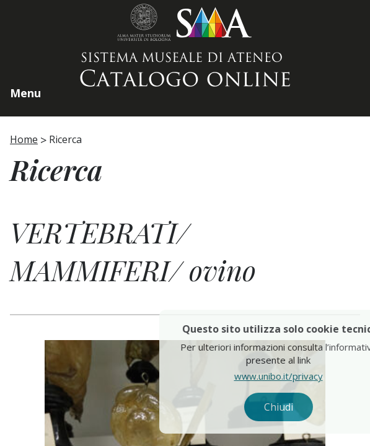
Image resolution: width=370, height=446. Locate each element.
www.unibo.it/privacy (297, 376)
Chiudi (297, 407)
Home (24, 139)
